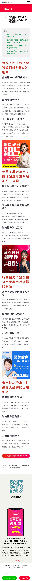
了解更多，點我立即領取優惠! (16, 456)
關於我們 (8, 566)
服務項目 (16, 566)
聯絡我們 (20, 568)
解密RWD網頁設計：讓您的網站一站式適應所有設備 (19, 467)
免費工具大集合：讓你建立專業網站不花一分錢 (17, 41)
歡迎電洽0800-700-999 (16, 502)
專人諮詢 (12, 568)
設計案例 (24, 566)
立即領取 (16, 497)
